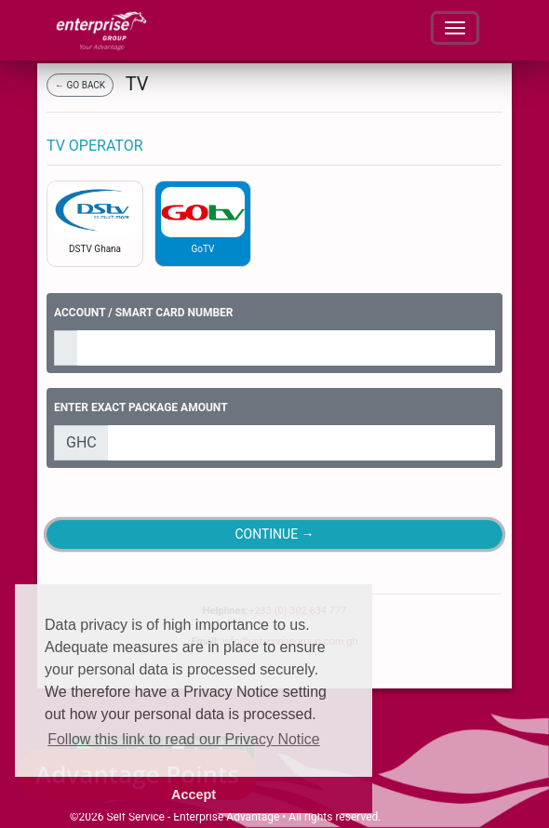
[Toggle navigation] (455, 28)
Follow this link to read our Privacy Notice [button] (183, 739)
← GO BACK (80, 85)
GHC (81, 442)
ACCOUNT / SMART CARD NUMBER (144, 312)
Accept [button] (193, 794)
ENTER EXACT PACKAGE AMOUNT (141, 407)
